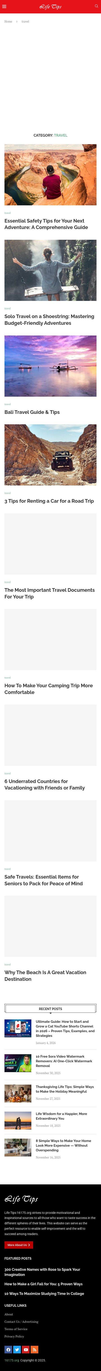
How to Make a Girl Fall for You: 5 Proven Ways (43, 1284)
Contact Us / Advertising (21, 1321)
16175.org (11, 1360)
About (8, 1314)
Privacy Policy (14, 1336)
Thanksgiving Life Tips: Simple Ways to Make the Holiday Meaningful (65, 1089)
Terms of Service (15, 1329)
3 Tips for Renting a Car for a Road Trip (49, 501)
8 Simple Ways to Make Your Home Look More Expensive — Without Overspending (63, 1145)
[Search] (96, 6)
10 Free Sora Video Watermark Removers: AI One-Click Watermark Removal (64, 1061)
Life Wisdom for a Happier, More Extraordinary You (61, 1116)
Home (8, 21)
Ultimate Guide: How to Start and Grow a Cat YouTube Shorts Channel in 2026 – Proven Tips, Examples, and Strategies (65, 1029)
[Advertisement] (50, 78)
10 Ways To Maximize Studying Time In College (44, 1294)
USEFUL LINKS (15, 1305)
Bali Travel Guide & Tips (32, 412)
